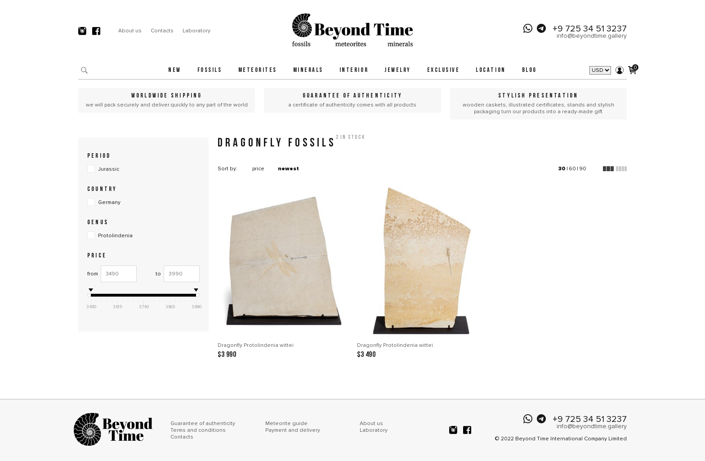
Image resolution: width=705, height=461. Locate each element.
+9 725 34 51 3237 (590, 28)
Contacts (162, 30)
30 (562, 168)
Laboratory (196, 30)
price (258, 168)
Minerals (308, 70)
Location (490, 70)
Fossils (209, 70)
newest (288, 168)
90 (582, 168)
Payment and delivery (292, 430)
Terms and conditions (198, 430)
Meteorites (257, 70)
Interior (353, 70)
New (174, 70)
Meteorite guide (286, 423)
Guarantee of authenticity (202, 423)
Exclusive (443, 70)
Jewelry (397, 70)
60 (572, 168)
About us (130, 30)
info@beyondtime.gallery (592, 36)
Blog (529, 70)
